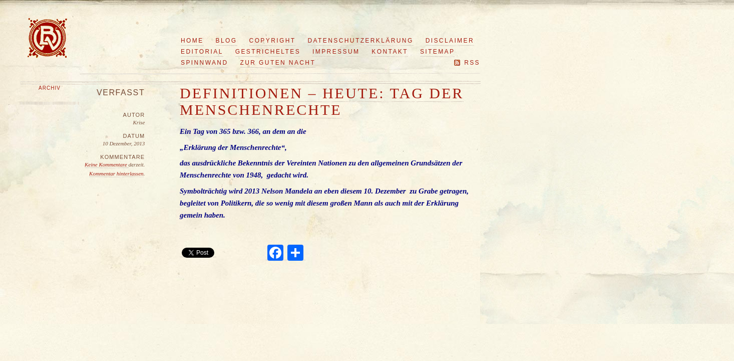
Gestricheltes (267, 51)
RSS (472, 62)
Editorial (202, 51)
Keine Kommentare (107, 164)
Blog (226, 40)
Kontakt (390, 51)
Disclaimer (450, 40)
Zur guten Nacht (278, 62)
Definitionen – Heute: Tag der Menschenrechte (322, 101)
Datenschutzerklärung (361, 40)
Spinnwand (204, 62)
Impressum (335, 51)
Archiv (50, 88)
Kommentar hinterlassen (116, 173)
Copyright (272, 40)
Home (192, 40)
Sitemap (437, 51)
